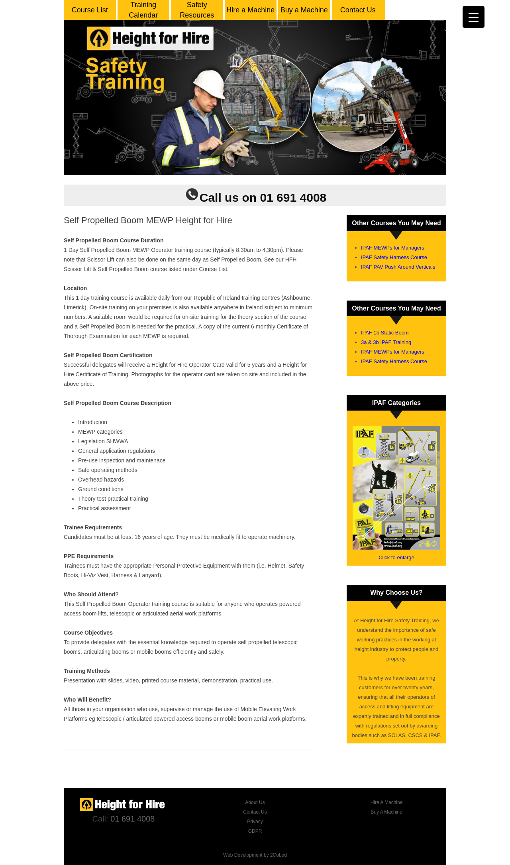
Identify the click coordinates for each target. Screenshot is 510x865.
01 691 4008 (132, 818)
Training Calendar (143, 10)
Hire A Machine (387, 802)
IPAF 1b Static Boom (385, 333)
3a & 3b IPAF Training (386, 342)
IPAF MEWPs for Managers (392, 248)
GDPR (255, 831)
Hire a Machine (250, 10)
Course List (90, 10)
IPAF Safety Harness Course (394, 257)
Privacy (255, 821)
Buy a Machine (304, 10)
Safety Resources (197, 10)
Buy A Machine (386, 812)
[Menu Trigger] (473, 17)
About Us (255, 802)
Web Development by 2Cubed (255, 855)
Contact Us (358, 10)
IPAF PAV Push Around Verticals (398, 267)
